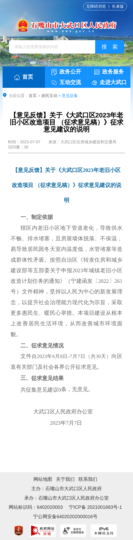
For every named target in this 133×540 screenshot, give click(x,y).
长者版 (118, 6)
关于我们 (65, 479)
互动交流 (66, 82)
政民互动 (49, 95)
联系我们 (87, 479)
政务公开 (66, 72)
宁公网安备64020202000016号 (65, 516)
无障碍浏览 (96, 6)
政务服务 (109, 72)
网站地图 (42, 479)
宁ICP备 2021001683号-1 (94, 507)
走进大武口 (109, 82)
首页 (23, 77)
